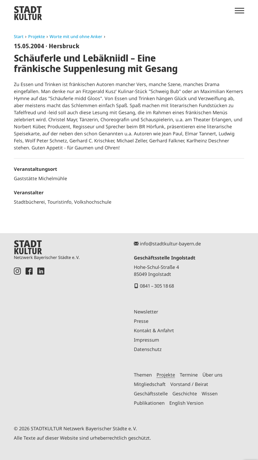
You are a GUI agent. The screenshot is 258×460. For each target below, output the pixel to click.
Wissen (210, 393)
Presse (141, 321)
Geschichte (184, 393)
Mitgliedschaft (150, 384)
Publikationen (149, 403)
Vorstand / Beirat (189, 384)
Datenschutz (147, 349)
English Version (186, 403)
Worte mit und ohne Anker (76, 36)
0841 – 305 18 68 (157, 286)
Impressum (146, 340)
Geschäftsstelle (151, 393)
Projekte (36, 36)
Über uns (212, 375)
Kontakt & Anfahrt (154, 330)
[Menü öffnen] (239, 10)
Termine (189, 375)
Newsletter (146, 311)
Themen (143, 375)
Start (18, 36)
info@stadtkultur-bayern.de (170, 243)
